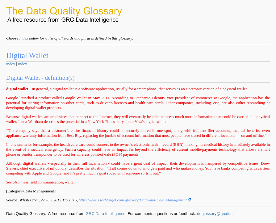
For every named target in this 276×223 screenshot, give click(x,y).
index (10, 63)
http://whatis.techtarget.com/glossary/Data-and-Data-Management (135, 200)
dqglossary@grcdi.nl (215, 213)
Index (23, 38)
